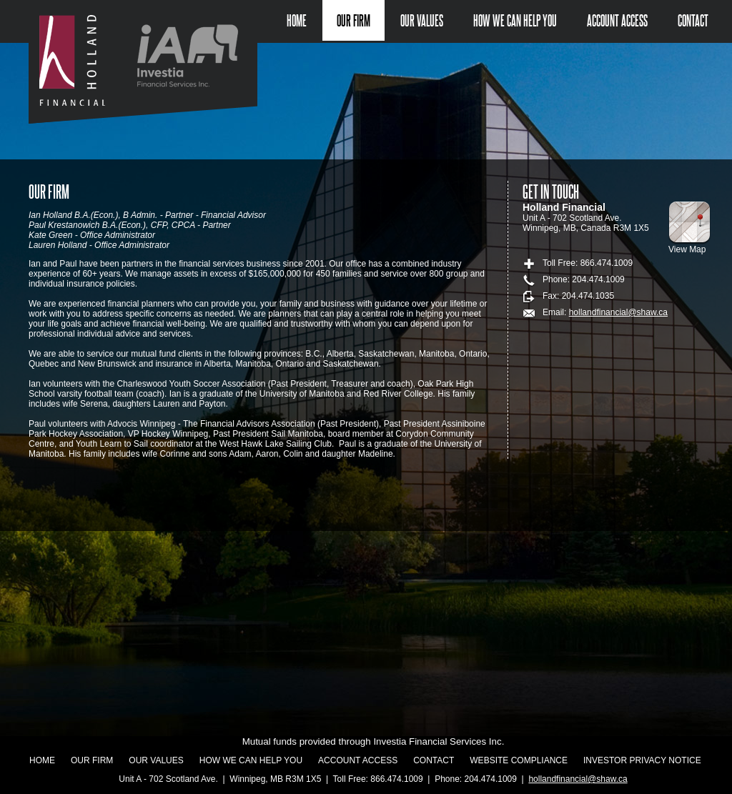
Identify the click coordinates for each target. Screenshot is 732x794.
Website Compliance (519, 760)
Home (297, 20)
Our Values (421, 20)
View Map (687, 249)
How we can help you (515, 20)
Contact (693, 20)
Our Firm (353, 20)
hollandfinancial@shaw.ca (618, 312)
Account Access (617, 20)
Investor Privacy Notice (642, 760)
